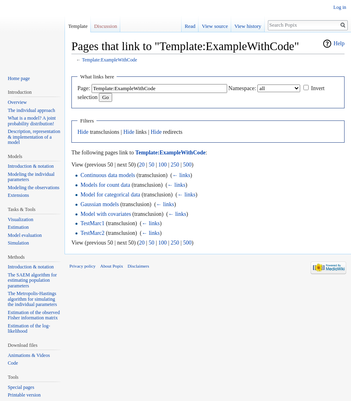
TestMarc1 (92, 223)
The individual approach (31, 110)
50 (151, 165)
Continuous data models (107, 175)
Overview (17, 102)
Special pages (21, 387)
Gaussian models (99, 204)
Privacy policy (82, 266)
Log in (339, 7)
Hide (82, 132)
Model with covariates (105, 214)
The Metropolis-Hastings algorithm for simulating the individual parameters (32, 299)
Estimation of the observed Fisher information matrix (34, 315)
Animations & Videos (29, 355)
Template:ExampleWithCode (109, 60)
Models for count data (105, 185)
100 (162, 165)
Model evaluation (25, 235)
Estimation (18, 227)
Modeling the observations (33, 187)
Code (13, 363)
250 (175, 165)
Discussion (105, 26)
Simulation (18, 243)
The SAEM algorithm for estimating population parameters (32, 280)
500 (187, 165)
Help (339, 43)
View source (215, 26)
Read (190, 26)
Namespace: (242, 88)
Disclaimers (138, 266)
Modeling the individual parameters (31, 177)
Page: (83, 88)
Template (78, 26)
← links (181, 175)
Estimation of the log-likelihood (29, 328)
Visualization (20, 219)
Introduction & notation (31, 166)
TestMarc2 (92, 233)
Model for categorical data (110, 195)
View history (247, 26)
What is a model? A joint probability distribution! (32, 121)
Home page (19, 78)
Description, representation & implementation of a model (34, 137)
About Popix (111, 266)
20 (142, 165)
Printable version (24, 395)
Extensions (18, 195)
